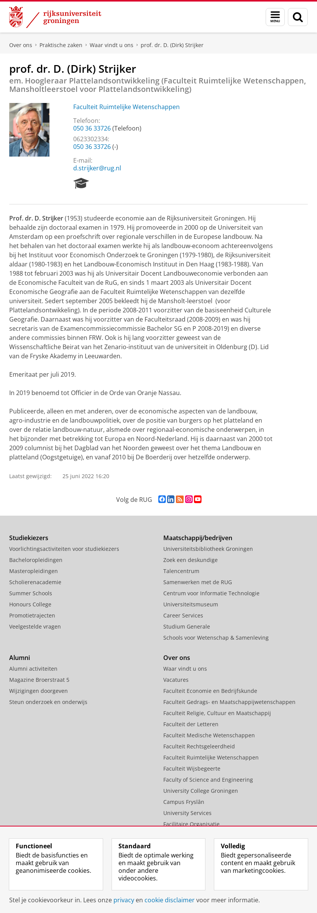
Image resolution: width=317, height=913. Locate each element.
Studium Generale (186, 626)
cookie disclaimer (170, 900)
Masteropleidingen (33, 571)
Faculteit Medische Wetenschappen (209, 735)
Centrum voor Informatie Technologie (211, 593)
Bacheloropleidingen (35, 559)
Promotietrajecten (32, 615)
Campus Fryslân (183, 801)
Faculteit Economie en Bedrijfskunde (210, 690)
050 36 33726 (92, 128)
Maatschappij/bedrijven (197, 538)
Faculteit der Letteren (190, 724)
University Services (187, 813)
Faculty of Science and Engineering (208, 779)
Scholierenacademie (35, 582)
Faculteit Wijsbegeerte (191, 768)
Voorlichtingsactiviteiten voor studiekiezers (64, 548)
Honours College (30, 604)
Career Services (183, 615)
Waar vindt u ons (111, 45)
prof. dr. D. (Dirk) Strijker (172, 45)
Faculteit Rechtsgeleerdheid (199, 746)
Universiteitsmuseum (190, 604)
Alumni (19, 657)
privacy (123, 900)
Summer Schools (30, 593)
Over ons (20, 45)
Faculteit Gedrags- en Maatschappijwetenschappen (229, 702)
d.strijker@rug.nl (97, 168)
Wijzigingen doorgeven (38, 690)
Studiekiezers (28, 538)
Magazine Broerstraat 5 (39, 679)
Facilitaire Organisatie (191, 824)
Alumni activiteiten (33, 668)
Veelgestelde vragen (35, 626)
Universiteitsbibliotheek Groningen (208, 548)
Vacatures (176, 679)
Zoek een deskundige (190, 559)
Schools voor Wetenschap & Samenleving (216, 637)
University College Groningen (200, 790)
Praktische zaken (60, 45)
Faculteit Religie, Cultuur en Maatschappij (217, 713)
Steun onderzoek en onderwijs (48, 702)
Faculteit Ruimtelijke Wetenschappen (126, 107)
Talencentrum (181, 571)
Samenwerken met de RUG (197, 582)
